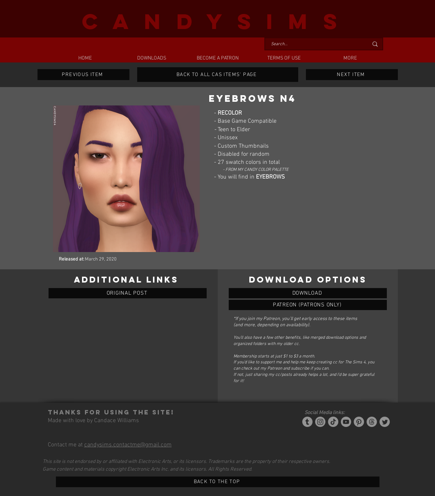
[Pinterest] (359, 422)
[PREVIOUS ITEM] (83, 74)
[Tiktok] (333, 422)
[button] (151, 58)
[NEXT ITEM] (352, 74)
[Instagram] (320, 422)
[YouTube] (346, 422)
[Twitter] (384, 422)
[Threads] (372, 422)
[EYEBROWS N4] (308, 293)
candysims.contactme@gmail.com (128, 445)
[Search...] (314, 44)
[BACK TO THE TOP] (217, 482)
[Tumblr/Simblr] (307, 422)
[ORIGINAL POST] (128, 293)
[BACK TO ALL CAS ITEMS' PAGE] (217, 74)
